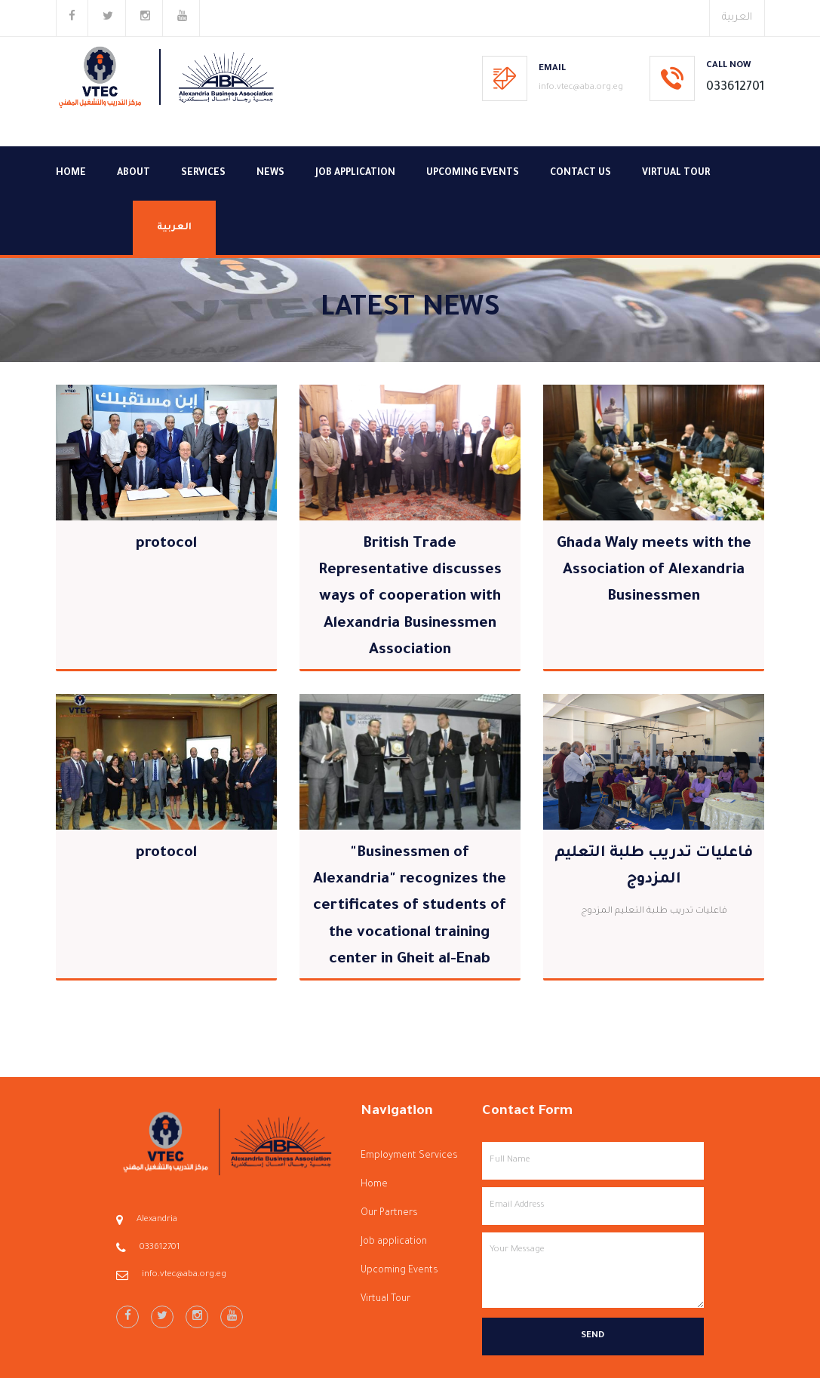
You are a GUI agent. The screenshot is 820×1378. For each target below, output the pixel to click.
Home (71, 173)
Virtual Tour (676, 173)
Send (592, 1336)
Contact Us (580, 173)
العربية (737, 17)
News (270, 173)
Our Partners (389, 1213)
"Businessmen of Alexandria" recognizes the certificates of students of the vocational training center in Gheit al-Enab (409, 907)
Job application (355, 173)
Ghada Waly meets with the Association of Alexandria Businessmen (654, 571)
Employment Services (409, 1156)
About (133, 173)
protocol (166, 544)
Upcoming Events (472, 173)
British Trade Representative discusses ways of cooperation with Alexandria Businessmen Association (410, 597)
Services (203, 173)
